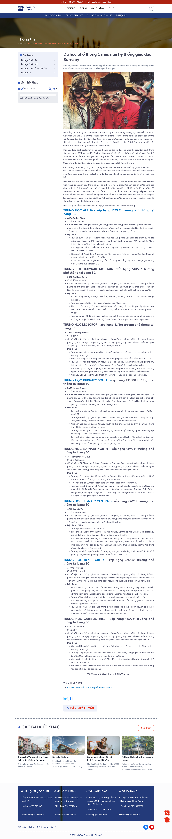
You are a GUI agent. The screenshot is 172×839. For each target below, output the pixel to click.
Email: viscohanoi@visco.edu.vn (99, 2)
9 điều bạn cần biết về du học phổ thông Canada (89, 687)
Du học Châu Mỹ (74, 15)
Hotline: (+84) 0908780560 (72, 2)
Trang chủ (22, 43)
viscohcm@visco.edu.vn (65, 815)
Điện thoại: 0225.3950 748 (99, 809)
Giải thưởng (97, 8)
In (55, 88)
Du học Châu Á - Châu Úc (99, 15)
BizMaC (98, 835)
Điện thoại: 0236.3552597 (132, 806)
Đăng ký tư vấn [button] (80, 708)
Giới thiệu (71, 8)
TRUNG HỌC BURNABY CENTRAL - (88, 501)
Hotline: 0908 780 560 (32, 806)
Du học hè (121, 15)
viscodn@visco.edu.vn (130, 815)
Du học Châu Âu (53, 15)
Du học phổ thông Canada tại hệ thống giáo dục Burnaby (53, 43)
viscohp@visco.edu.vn (97, 815)
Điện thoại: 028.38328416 (66, 806)
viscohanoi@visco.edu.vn (33, 815)
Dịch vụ (83, 8)
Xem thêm (146, 728)
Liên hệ (111, 8)
